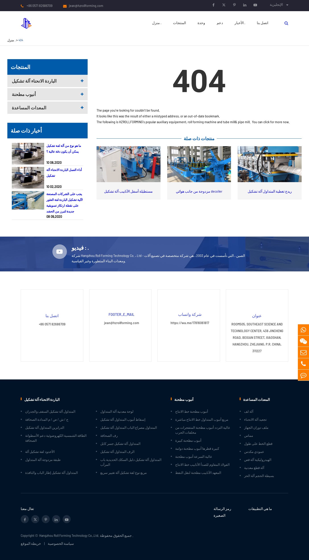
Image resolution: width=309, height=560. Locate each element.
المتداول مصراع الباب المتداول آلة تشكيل (128, 427)
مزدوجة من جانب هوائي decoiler (199, 191)
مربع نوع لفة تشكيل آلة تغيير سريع (123, 472)
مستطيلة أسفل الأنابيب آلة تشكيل (128, 191)
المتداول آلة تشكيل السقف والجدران (50, 411)
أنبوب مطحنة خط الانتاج (191, 411)
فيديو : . (80, 247)
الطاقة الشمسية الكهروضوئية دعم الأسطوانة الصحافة (56, 437)
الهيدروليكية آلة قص (257, 459)
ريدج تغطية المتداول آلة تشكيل (270, 191)
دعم (220, 23)
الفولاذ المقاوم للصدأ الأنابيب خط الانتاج (202, 464)
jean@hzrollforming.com (86, 5)
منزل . (156, 23)
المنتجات (179, 23)
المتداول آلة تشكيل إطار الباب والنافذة (51, 472)
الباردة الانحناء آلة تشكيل (34, 80)
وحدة (201, 23)
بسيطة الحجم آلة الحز (259, 475)
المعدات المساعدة (29, 107)
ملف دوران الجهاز (256, 427)
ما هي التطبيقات (260, 508)
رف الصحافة (109, 435)
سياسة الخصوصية (61, 543)
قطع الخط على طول (258, 443)
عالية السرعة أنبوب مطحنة (193, 456)
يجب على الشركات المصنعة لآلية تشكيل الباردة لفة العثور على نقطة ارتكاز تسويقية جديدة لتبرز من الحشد (64, 202)
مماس (248, 435)
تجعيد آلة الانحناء (255, 419)
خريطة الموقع (31, 543)
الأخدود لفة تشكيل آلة (40, 451)
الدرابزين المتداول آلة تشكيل (44, 427)
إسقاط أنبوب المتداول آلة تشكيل (122, 419)
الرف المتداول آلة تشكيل (117, 451)
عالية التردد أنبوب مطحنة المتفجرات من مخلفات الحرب (202, 429)
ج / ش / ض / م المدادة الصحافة (46, 419)
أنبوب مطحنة (24, 94)
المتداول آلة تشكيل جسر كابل (120, 443)
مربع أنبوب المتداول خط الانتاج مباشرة (201, 419)
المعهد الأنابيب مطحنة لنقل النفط (198, 472)
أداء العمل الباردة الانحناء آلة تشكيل (64, 172)
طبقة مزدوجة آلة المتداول (43, 459)
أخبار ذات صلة (26, 130)
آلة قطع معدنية (254, 467)
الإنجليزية (276, 4)
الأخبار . (240, 23)
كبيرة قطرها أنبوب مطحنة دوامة (197, 448)
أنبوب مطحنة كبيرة (188, 440)
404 (21, 40)
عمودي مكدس (254, 451)
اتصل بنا (262, 23)
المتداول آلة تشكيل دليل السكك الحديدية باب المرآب (130, 461)
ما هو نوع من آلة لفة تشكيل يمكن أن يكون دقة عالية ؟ (63, 148)
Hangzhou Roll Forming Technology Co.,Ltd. (69, 535)
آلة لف (248, 411)
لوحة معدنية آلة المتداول (117, 411)
